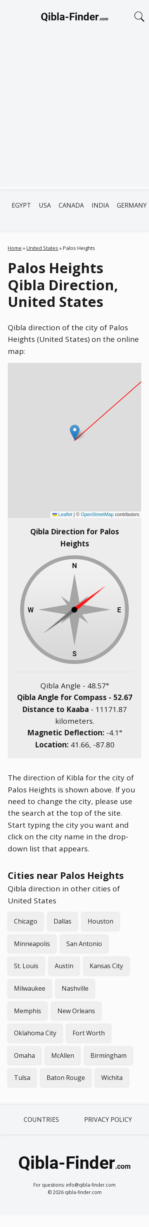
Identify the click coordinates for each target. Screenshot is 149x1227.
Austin (64, 966)
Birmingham (108, 1055)
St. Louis (26, 966)
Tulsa (22, 1077)
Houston (100, 921)
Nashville (75, 988)
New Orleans (76, 1011)
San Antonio (84, 943)
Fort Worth (89, 1033)
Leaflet (62, 514)
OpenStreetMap (97, 514)
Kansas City (106, 966)
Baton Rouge (66, 1077)
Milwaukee (29, 988)
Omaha (24, 1055)
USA (45, 205)
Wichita (112, 1077)
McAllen (62, 1055)
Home (15, 247)
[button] (75, 432)
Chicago (25, 921)
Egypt (21, 205)
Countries (41, 1119)
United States (42, 247)
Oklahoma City (35, 1033)
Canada (71, 205)
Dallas (62, 921)
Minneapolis (32, 943)
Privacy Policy (108, 1119)
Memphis (27, 1011)
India (100, 205)
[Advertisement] (73, 114)
